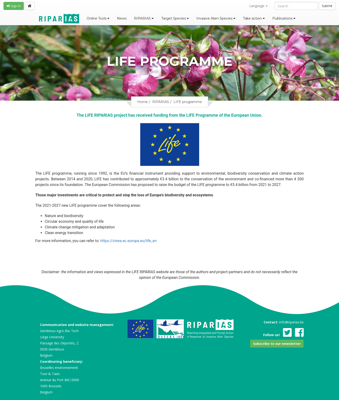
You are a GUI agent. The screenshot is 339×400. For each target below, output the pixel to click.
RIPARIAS (144, 18)
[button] (277, 344)
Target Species (175, 18)
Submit (327, 6)
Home (142, 102)
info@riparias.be (291, 322)
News (121, 18)
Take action (254, 18)
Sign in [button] (14, 6)
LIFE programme (188, 102)
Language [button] (258, 6)
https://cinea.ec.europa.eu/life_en (128, 241)
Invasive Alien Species (215, 18)
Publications (283, 18)
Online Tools (98, 18)
